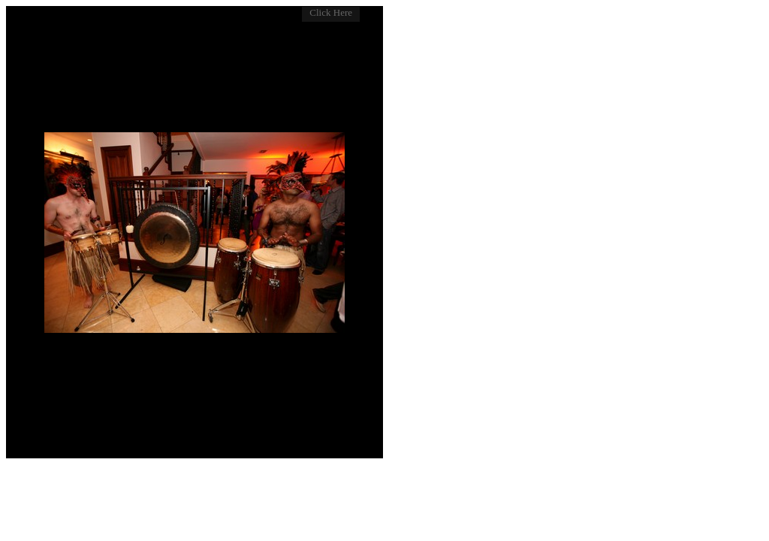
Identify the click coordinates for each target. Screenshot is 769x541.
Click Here (330, 12)
